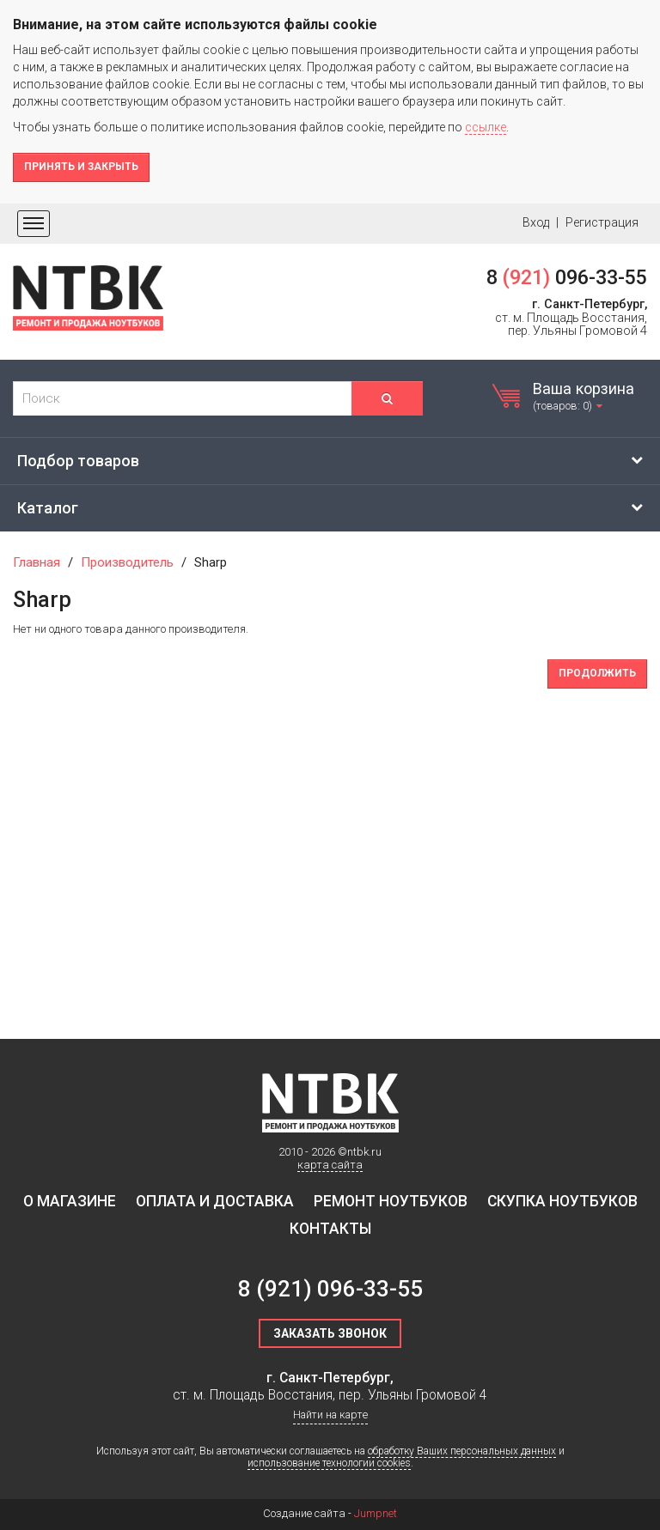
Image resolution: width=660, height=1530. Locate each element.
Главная (36, 562)
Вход (535, 222)
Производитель (127, 562)
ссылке (485, 127)
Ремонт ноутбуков (391, 1201)
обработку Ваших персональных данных (462, 1451)
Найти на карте (330, 1414)
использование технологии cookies (329, 1463)
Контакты (330, 1228)
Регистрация (602, 222)
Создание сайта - (330, 1513)
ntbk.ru (364, 1151)
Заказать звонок (330, 1333)
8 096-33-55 (566, 277)
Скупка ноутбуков (562, 1201)
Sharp (210, 562)
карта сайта (330, 1164)
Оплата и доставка (215, 1201)
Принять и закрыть (81, 167)
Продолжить (597, 673)
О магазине (69, 1201)
